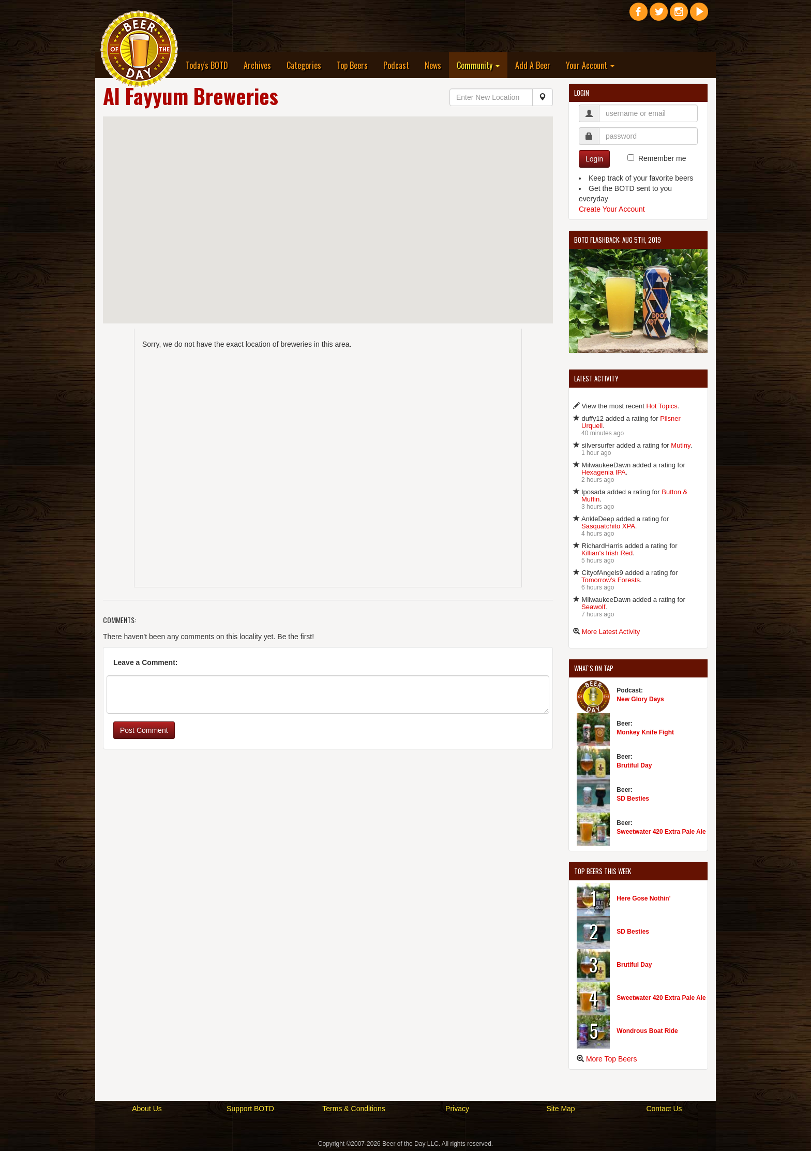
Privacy (457, 1108)
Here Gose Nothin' (643, 898)
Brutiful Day (634, 765)
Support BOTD (250, 1108)
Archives (257, 65)
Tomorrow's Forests (610, 580)
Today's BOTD (207, 65)
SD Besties (633, 798)
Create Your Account (612, 209)
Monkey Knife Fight (645, 732)
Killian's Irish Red (607, 553)
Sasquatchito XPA (608, 526)
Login (594, 159)
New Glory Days (640, 699)
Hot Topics (661, 406)
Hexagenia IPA (603, 472)
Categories (304, 65)
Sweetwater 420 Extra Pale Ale (661, 831)
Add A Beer (532, 65)
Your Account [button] (590, 65)
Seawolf (593, 607)
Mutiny (680, 445)
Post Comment (144, 730)
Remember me (662, 158)
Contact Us (664, 1108)
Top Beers (352, 65)
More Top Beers (611, 1059)
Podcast (396, 65)
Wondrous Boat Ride (647, 1031)
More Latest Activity (611, 632)
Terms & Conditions (353, 1108)
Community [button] (478, 65)
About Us (147, 1108)
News (433, 65)
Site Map (560, 1108)
